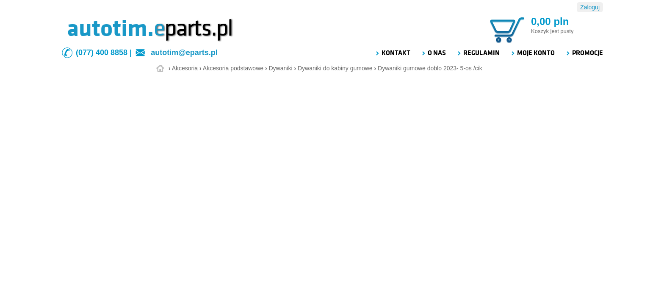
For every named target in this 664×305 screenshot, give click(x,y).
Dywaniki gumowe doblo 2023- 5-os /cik (430, 68)
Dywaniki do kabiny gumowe (335, 68)
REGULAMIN (478, 53)
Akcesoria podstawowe (233, 68)
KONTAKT (392, 53)
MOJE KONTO (532, 53)
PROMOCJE (584, 53)
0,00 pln (550, 21)
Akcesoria (185, 68)
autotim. (110, 28)
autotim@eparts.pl (184, 52)
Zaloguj (590, 7)
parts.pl (193, 28)
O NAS (433, 53)
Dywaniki (280, 68)
